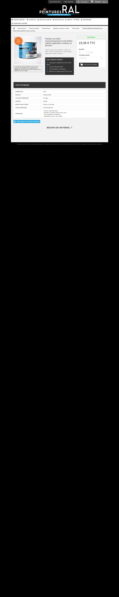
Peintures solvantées (45, 19)
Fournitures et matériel (20, 23)
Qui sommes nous (55, 2)
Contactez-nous (21, 144)
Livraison (28, 144)
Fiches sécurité (98, 144)
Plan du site (77, 144)
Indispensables (87, 19)
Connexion (84, 2)
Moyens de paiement (67, 144)
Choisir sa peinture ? (19, 19)
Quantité (81, 49)
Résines (77, 19)
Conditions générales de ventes (53, 144)
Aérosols (69, 19)
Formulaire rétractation (87, 144)
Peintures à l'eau (59, 19)
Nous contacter (69, 2)
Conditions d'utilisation (38, 144)
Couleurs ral (32, 19)
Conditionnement (84, 55)
